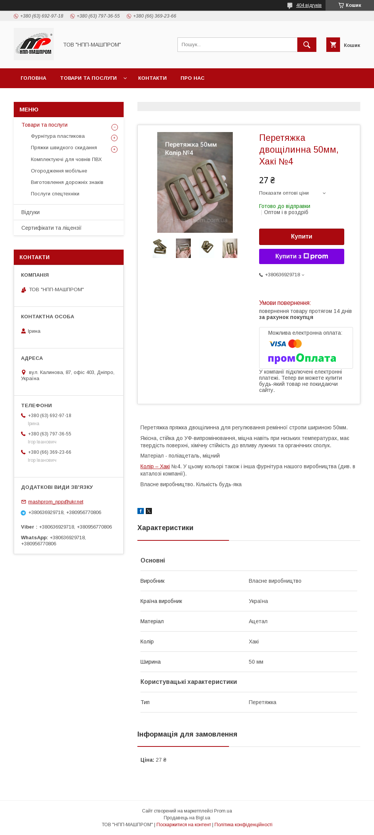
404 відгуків (309, 5)
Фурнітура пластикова (58, 136)
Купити (302, 236)
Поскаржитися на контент (183, 824)
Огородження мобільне (59, 171)
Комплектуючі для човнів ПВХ (66, 159)
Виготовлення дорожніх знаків (67, 182)
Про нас (193, 78)
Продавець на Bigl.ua (187, 817)
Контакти (152, 78)
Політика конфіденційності (243, 824)
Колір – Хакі (155, 466)
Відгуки (30, 212)
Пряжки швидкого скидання (64, 147)
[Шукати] (306, 44)
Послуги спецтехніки (55, 194)
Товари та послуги (88, 78)
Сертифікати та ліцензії (51, 228)
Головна (33, 78)
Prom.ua (223, 811)
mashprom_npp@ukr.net (55, 502)
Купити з (301, 256)
